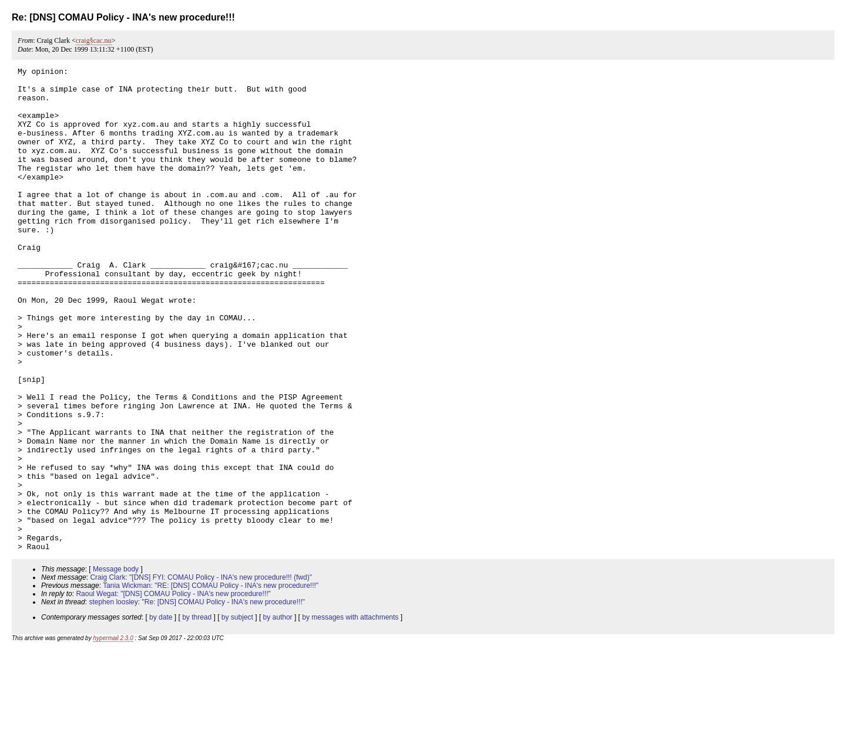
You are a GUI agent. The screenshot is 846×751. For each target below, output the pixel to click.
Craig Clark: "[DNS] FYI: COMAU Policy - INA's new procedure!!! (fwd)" (201, 674)
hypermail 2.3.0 (113, 735)
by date (160, 714)
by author (278, 714)
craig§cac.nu (94, 40)
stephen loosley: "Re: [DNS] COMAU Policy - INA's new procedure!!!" (197, 699)
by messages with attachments (350, 714)
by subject (237, 714)
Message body (116, 666)
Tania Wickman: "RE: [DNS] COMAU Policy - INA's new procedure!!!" (210, 682)
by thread (197, 714)
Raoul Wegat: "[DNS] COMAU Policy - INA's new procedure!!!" (173, 690)
